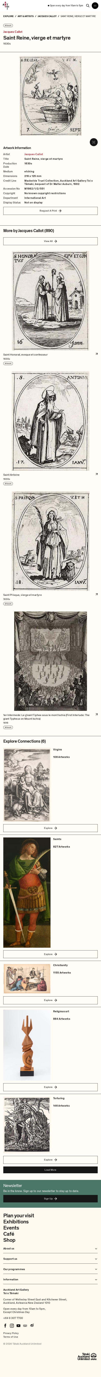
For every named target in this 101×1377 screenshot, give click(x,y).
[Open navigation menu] (95, 5)
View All (50, 241)
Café (8, 1234)
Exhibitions (16, 1221)
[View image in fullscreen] (94, 142)
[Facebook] (5, 1326)
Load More (50, 1169)
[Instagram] (12, 1326)
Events (11, 1228)
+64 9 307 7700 (13, 1318)
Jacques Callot (13, 32)
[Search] (87, 5)
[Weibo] (32, 1326)
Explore (50, 828)
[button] (50, 308)
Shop (9, 1240)
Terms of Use (10, 1336)
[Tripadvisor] (25, 1326)
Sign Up (50, 1198)
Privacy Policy (11, 1333)
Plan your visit (18, 1215)
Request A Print (50, 210)
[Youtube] (18, 1326)
